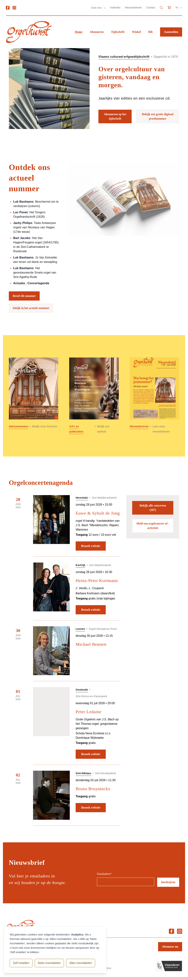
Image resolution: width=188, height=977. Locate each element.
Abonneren (97, 31)
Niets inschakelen (49, 963)
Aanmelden (171, 31)
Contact (150, 7)
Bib (150, 31)
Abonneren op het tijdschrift (115, 116)
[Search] (161, 8)
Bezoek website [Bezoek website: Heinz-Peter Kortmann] (90, 609)
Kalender (115, 7)
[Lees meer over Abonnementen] (33, 396)
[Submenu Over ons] (104, 8)
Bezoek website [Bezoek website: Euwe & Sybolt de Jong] (90, 545)
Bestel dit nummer (24, 295)
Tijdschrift (117, 31)
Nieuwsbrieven (133, 7)
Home (78, 31)
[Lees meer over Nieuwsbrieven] (154, 396)
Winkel (136, 31)
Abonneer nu (170, 946)
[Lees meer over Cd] (94, 396)
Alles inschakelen (80, 963)
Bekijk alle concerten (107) (153, 507)
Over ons (96, 7)
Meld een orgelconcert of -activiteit (152, 525)
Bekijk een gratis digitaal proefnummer (157, 116)
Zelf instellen (21, 963)
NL (179, 7)
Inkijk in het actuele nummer (31, 308)
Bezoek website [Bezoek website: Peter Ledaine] (90, 754)
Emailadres (104, 873)
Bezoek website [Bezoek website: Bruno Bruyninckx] (90, 807)
